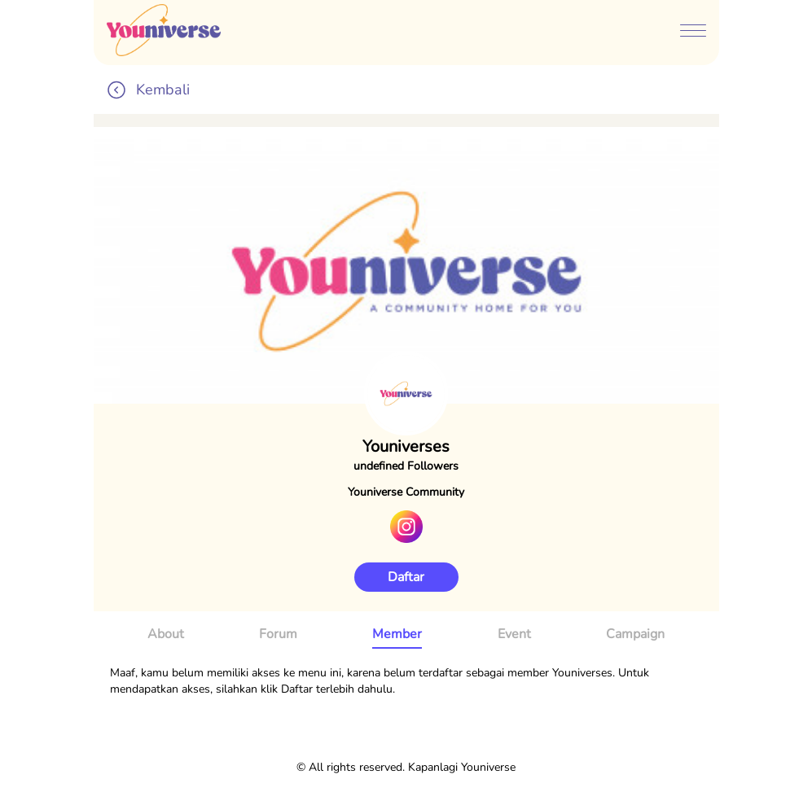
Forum (278, 634)
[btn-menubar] (693, 33)
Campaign (635, 634)
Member (397, 634)
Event (514, 634)
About (165, 634)
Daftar (406, 577)
